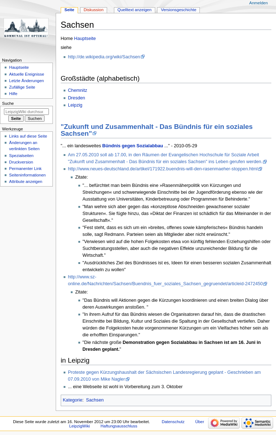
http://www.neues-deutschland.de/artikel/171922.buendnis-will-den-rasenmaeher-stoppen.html (163, 168)
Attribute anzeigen (25, 181)
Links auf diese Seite (28, 136)
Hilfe (13, 93)
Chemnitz (77, 90)
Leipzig (75, 105)
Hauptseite (85, 38)
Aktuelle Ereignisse (26, 74)
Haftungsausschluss (119, 426)
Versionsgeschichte (179, 10)
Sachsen (95, 400)
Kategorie (72, 400)
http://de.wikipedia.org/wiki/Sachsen (104, 56)
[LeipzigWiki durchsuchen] (26, 111)
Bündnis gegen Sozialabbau (132, 145)
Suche (8, 103)
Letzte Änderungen (26, 81)
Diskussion (94, 10)
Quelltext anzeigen (135, 10)
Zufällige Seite (22, 87)
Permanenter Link (25, 168)
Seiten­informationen (27, 175)
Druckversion (21, 162)
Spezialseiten (21, 155)
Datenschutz (173, 422)
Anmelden (258, 3)
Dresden (76, 97)
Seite (69, 10)
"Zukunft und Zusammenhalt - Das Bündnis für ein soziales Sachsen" (157, 130)
